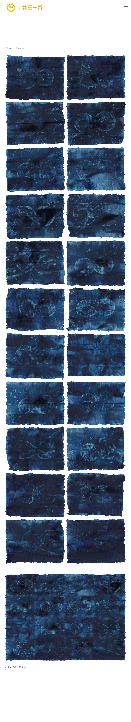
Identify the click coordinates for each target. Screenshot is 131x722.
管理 (123, 713)
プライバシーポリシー (107, 713)
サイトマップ (83, 713)
